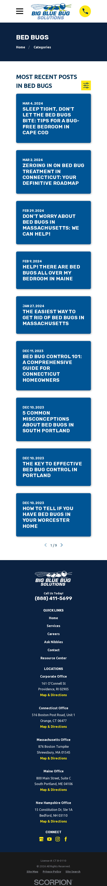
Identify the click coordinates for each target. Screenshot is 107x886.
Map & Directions (53, 695)
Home (53, 618)
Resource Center (54, 658)
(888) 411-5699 (53, 598)
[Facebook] (65, 839)
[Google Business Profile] (41, 839)
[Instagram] (57, 839)
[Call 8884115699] (85, 11)
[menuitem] (32, 871)
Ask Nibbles (53, 642)
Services (53, 626)
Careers (53, 634)
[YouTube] (49, 839)
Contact (54, 650)
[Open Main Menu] (19, 11)
